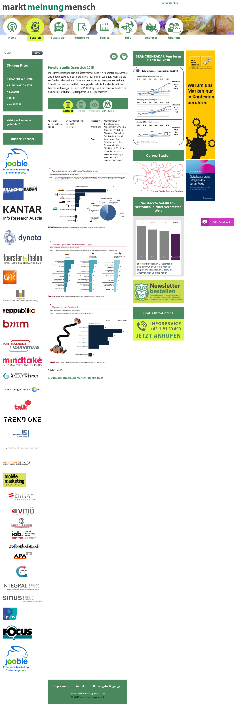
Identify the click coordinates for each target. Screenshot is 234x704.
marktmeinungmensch (49, 7)
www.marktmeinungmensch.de (88, 693)
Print (124, 56)
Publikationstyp (20, 85)
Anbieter (15, 104)
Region (14, 91)
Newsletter (170, 3)
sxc (64, 370)
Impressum (60, 686)
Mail (114, 56)
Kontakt (80, 686)
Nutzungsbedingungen (107, 686)
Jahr (12, 98)
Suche (37, 53)
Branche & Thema (21, 79)
